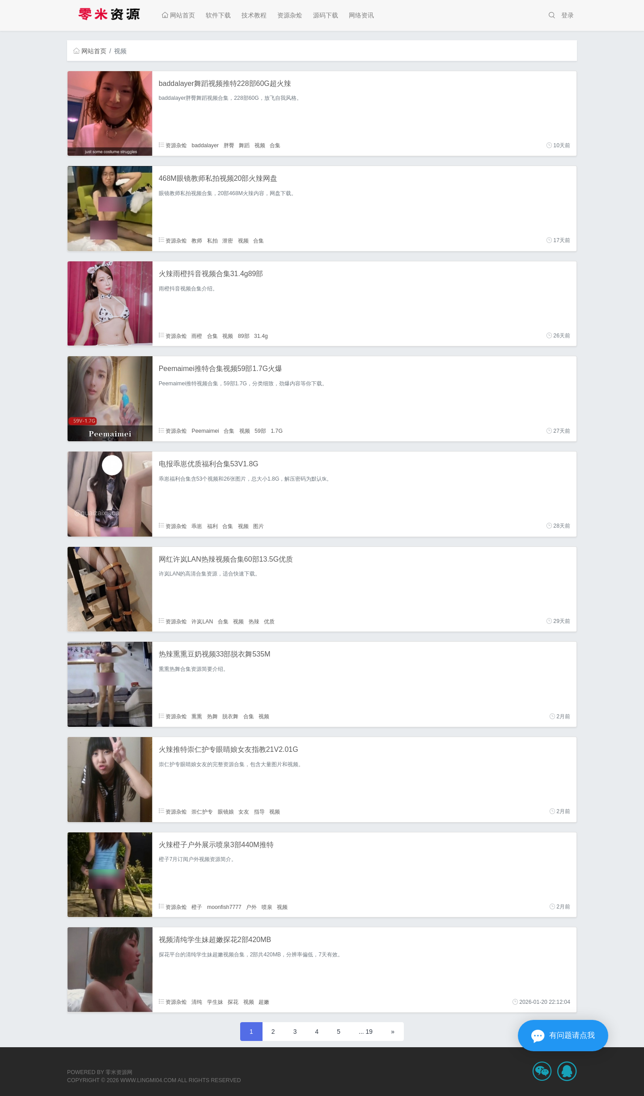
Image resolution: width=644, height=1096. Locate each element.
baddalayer (205, 145)
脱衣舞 (230, 716)
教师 (196, 240)
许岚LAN (202, 621)
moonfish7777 (224, 907)
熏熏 (196, 716)
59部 (260, 431)
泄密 (227, 240)
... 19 (366, 1031)
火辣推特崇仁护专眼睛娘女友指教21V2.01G (228, 749)
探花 (233, 1002)
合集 (275, 145)
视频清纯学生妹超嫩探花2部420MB (215, 939)
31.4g (261, 336)
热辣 (254, 621)
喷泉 (267, 907)
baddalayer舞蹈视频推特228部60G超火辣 (225, 83)
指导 (259, 811)
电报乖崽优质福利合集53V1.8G (208, 464)
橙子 (196, 907)
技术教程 (254, 15)
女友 (243, 811)
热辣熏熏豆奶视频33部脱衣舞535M (215, 654)
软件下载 (218, 15)
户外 (251, 907)
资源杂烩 (289, 15)
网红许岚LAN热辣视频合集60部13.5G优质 (226, 559)
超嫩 (263, 1002)
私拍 (212, 240)
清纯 (196, 1002)
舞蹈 (244, 145)
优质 (269, 621)
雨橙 (196, 336)
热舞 (212, 716)
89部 (244, 336)
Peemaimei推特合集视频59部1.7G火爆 (221, 368)
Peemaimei (205, 431)
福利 (212, 526)
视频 (259, 145)
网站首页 (178, 15)
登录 (567, 15)
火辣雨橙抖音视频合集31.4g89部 (211, 273)
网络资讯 (361, 15)
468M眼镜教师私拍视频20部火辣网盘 (218, 178)
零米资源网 (119, 1072)
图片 (258, 526)
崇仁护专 (202, 811)
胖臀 (229, 145)
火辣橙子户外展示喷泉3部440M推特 (216, 845)
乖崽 (196, 526)
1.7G (277, 431)
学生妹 (215, 1002)
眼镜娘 (226, 811)
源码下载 (325, 15)
